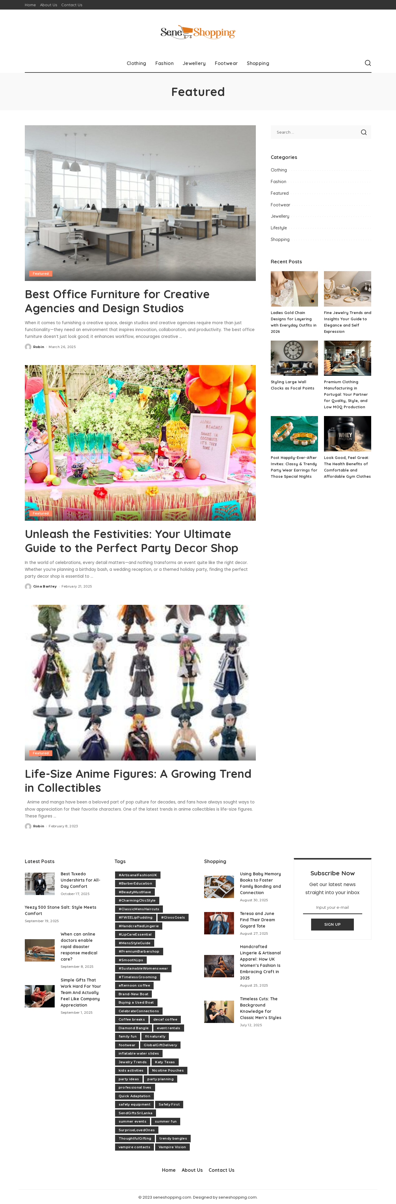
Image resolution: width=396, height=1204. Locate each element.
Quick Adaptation (135, 1095)
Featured (41, 273)
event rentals (168, 1027)
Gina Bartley (45, 586)
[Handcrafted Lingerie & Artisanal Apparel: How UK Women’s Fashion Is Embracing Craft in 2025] (219, 971)
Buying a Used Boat (136, 1001)
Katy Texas (165, 1061)
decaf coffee (165, 1018)
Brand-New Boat (134, 993)
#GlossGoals (173, 916)
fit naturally (155, 1035)
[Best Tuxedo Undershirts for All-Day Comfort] (40, 882)
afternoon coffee (134, 984)
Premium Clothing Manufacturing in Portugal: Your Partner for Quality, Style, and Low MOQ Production (346, 394)
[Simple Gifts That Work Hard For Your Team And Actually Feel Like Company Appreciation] (40, 995)
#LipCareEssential (135, 933)
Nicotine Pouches (168, 1069)
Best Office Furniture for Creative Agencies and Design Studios (123, 300)
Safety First (169, 1103)
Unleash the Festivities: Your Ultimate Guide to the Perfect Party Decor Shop (137, 540)
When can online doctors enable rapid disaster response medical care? (79, 946)
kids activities (131, 1069)
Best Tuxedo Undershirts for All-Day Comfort (81, 879)
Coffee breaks (132, 1018)
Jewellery (280, 216)
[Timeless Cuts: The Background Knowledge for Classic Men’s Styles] (219, 1017)
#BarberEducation (135, 882)
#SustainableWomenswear (143, 967)
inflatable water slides (139, 1052)
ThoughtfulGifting (135, 1137)
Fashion (278, 181)
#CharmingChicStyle (137, 899)
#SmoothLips (131, 959)
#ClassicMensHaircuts (139, 908)
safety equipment (135, 1103)
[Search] (367, 63)
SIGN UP (332, 923)
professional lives (135, 1086)
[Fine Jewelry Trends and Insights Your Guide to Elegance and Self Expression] (347, 289)
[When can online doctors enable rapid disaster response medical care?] (40, 949)
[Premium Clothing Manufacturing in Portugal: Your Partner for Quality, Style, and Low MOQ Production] (347, 358)
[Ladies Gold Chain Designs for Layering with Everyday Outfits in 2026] (294, 289)
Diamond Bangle (134, 1027)
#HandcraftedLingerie (139, 925)
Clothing (279, 170)
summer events (132, 1120)
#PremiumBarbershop (139, 950)
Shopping (280, 239)
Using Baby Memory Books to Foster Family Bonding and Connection (258, 885)
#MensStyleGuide (135, 942)
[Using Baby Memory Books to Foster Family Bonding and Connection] (219, 889)
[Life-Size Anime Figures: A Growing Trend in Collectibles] (140, 682)
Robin (39, 346)
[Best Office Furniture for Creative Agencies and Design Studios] (140, 203)
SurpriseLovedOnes (137, 1129)
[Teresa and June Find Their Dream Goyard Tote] (219, 928)
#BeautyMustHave (135, 891)
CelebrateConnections (139, 1010)
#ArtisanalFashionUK (138, 874)
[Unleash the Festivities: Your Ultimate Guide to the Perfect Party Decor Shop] (140, 442)
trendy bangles (173, 1137)
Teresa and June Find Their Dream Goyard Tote (258, 925)
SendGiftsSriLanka (136, 1112)
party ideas (129, 1078)
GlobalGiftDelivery (160, 1044)
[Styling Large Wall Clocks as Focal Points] (294, 358)
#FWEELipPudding (136, 916)
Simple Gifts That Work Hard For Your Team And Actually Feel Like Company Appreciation (81, 991)
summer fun (166, 1120)
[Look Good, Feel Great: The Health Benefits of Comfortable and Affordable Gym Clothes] (347, 434)
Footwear (280, 205)
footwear (127, 1044)
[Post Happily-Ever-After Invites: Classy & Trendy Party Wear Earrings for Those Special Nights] (294, 434)
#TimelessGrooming (138, 976)
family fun (128, 1035)
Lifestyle (279, 228)
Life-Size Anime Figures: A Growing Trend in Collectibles (125, 779)
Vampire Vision (172, 1146)
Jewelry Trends (133, 1061)
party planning (160, 1078)
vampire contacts (135, 1146)
